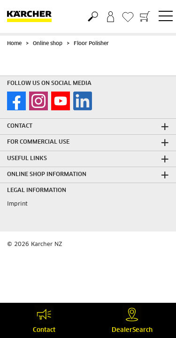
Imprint (17, 204)
